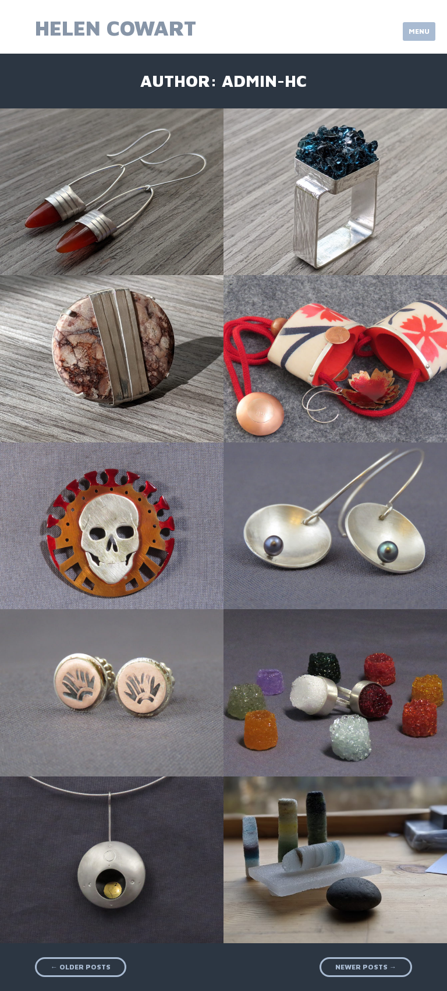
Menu (419, 31)
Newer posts (365, 966)
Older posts (81, 966)
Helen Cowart (115, 27)
